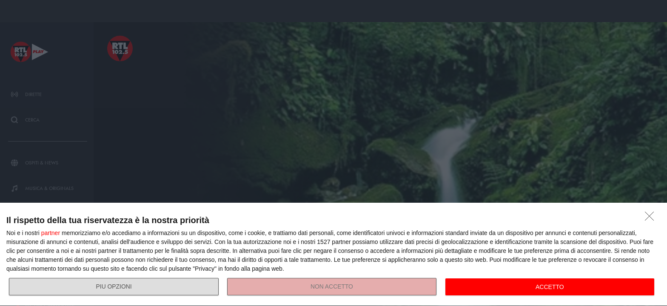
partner (50, 233)
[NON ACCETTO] (651, 218)
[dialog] (333, 254)
